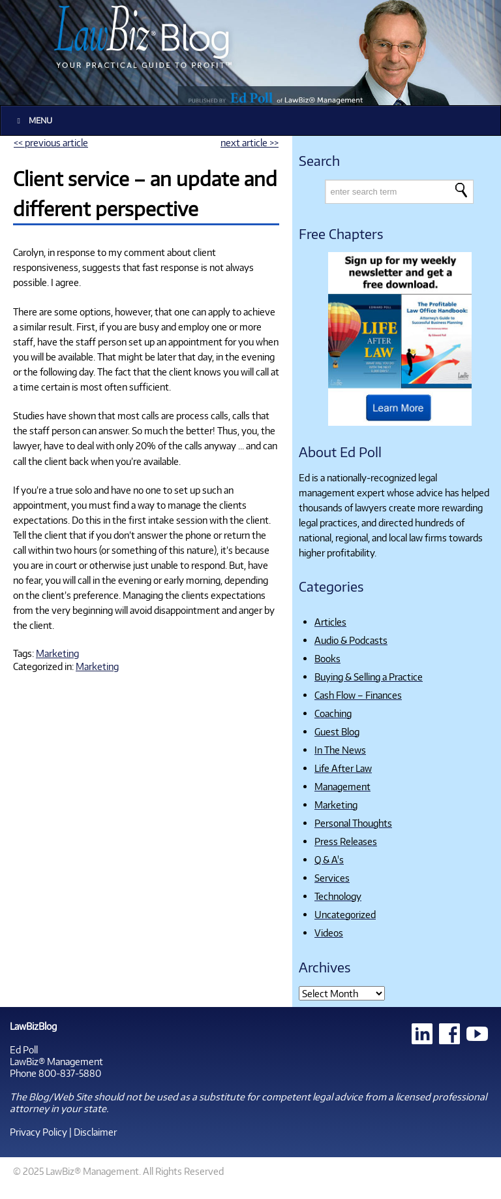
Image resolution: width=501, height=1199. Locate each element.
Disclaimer (95, 1132)
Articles (330, 622)
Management (342, 786)
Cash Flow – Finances (358, 695)
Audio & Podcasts (350, 640)
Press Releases (345, 841)
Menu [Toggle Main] (33, 120)
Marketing (57, 653)
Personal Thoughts (353, 823)
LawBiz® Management (56, 1061)
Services (332, 878)
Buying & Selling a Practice (368, 676)
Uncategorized (345, 914)
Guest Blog (336, 731)
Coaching (333, 713)
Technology (337, 896)
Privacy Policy (38, 1132)
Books (327, 658)
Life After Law (343, 768)
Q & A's (329, 859)
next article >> (249, 142)
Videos (328, 932)
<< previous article (51, 142)
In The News (340, 750)
